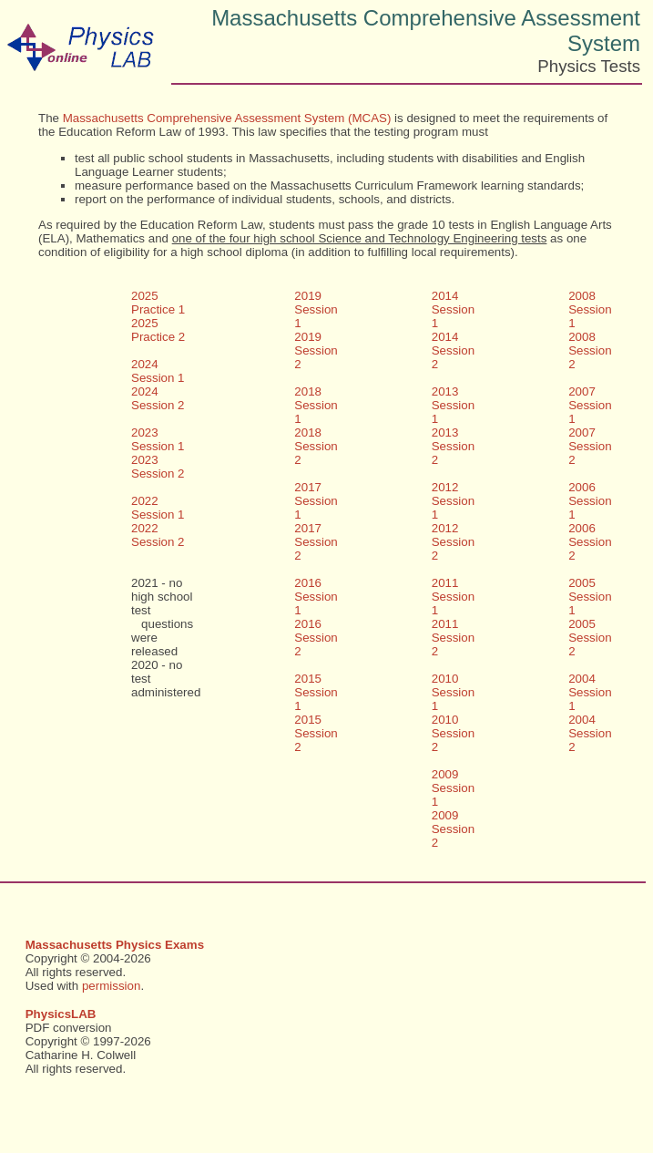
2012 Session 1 (453, 500)
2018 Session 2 (315, 446)
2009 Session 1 (453, 787)
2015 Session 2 (315, 733)
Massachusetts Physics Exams (115, 945)
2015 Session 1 (315, 692)
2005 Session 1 (589, 596)
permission (111, 986)
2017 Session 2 (315, 541)
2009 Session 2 (453, 828)
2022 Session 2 (158, 535)
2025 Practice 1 (158, 302)
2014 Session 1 (453, 309)
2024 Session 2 (158, 398)
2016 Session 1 (315, 596)
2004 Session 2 (589, 733)
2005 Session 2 (589, 637)
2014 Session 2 (453, 350)
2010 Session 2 (453, 733)
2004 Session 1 (589, 692)
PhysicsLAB (61, 1014)
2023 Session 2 (158, 466)
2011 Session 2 (453, 637)
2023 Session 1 (158, 439)
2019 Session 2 (315, 350)
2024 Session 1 (158, 371)
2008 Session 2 (589, 350)
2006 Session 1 (589, 500)
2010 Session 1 (453, 692)
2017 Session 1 (315, 500)
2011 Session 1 (453, 596)
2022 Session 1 (158, 507)
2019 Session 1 (315, 309)
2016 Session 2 (315, 637)
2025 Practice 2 (158, 330)
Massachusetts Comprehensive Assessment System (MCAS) (227, 118)
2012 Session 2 (453, 541)
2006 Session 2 (589, 541)
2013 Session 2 (453, 446)
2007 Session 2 (589, 446)
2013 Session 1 (453, 405)
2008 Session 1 (589, 309)
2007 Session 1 (589, 405)
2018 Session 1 (315, 405)
